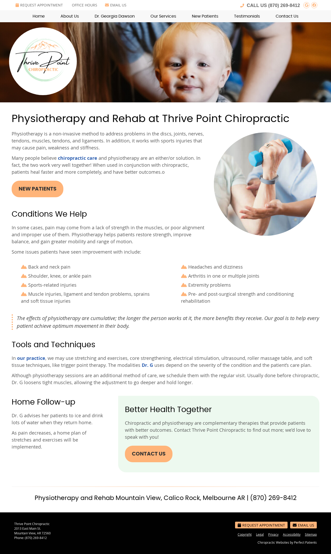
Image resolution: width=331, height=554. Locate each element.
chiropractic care (77, 158)
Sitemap (311, 534)
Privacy (273, 534)
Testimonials (247, 16)
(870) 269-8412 (284, 5)
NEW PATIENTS (37, 189)
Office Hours (84, 5)
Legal (260, 534)
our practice (31, 358)
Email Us (115, 5)
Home (39, 16)
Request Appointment (39, 5)
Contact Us (287, 16)
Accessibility (291, 534)
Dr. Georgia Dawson (115, 16)
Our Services (163, 16)
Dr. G (147, 365)
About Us (70, 16)
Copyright (245, 534)
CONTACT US (149, 454)
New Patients (205, 16)
